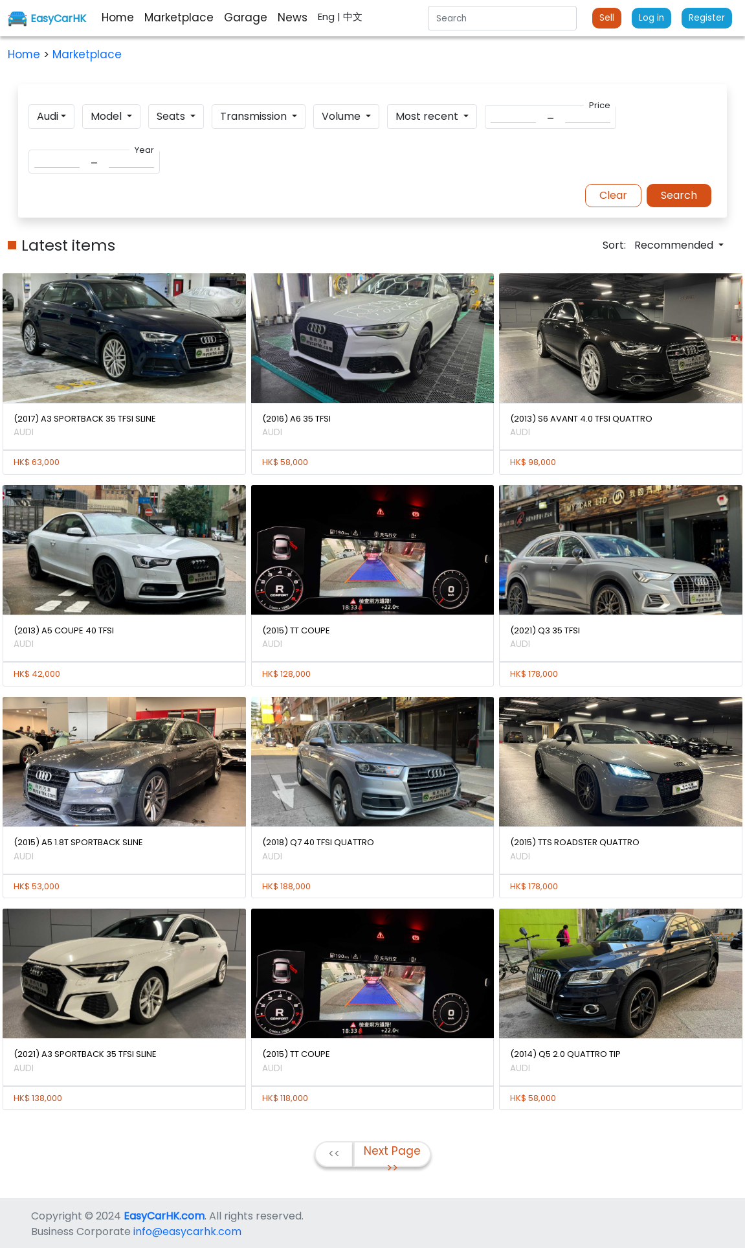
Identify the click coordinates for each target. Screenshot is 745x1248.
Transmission (254, 116)
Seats (172, 116)
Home (25, 54)
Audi (47, 116)
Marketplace (87, 54)
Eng (327, 16)
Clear (613, 195)
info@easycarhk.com (187, 1231)
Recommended (675, 245)
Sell (606, 18)
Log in (651, 18)
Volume (342, 116)
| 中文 (349, 16)
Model (107, 116)
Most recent (428, 116)
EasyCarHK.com (164, 1215)
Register (707, 18)
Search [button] (679, 195)
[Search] (502, 18)
